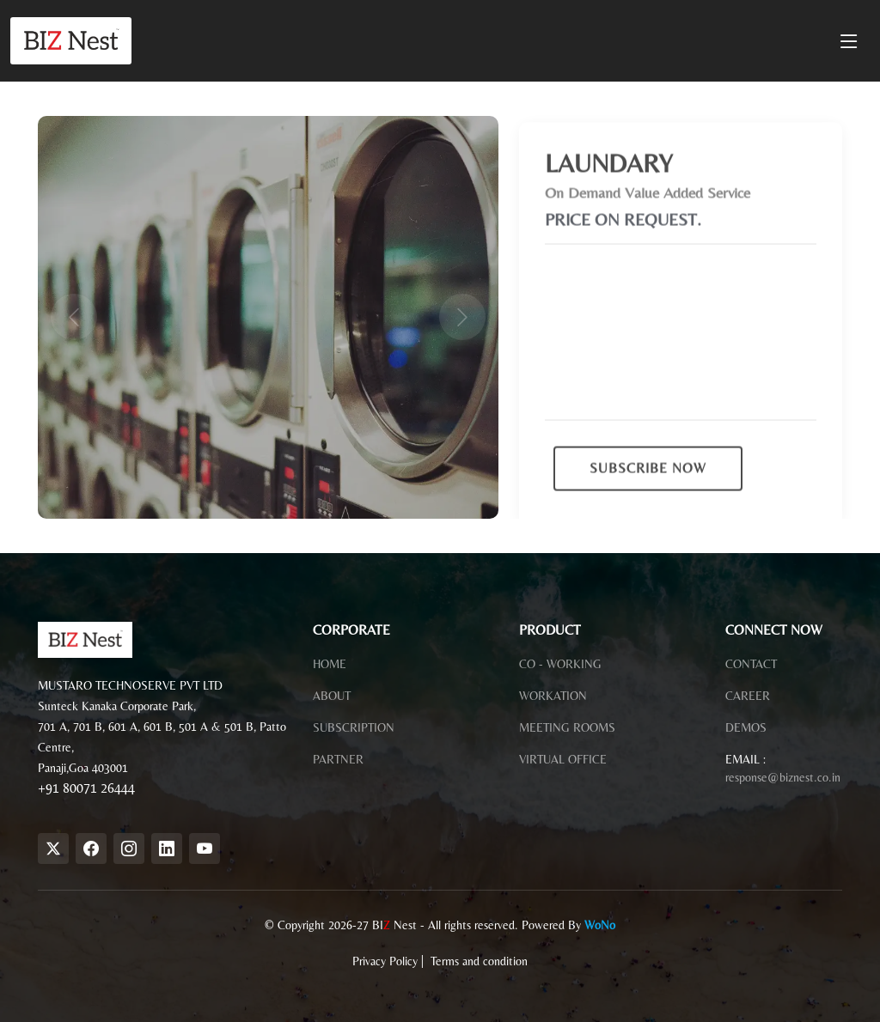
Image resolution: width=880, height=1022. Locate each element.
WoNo (599, 925)
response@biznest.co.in (782, 777)
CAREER (747, 696)
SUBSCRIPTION (353, 727)
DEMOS (746, 727)
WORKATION (553, 696)
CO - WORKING (560, 664)
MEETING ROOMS (567, 727)
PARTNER (338, 759)
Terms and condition (479, 961)
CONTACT (751, 664)
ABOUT (332, 696)
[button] (72, 317)
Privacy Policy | (389, 961)
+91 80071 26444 (86, 788)
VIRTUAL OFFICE (563, 759)
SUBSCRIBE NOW (648, 480)
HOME (329, 664)
